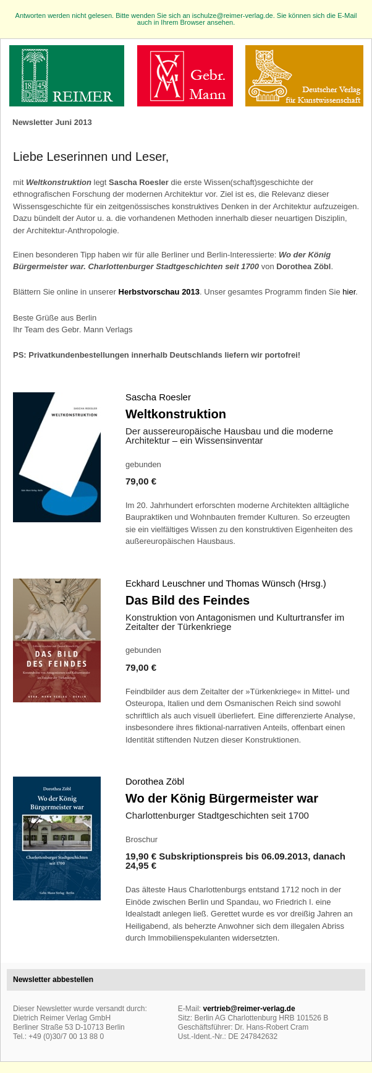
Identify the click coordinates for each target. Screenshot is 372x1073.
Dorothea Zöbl (154, 781)
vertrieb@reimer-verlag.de (249, 1008)
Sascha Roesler (158, 397)
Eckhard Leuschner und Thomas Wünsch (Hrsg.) (225, 583)
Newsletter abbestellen (53, 979)
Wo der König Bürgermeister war (221, 798)
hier (348, 291)
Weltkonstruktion (175, 414)
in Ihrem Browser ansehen (193, 22)
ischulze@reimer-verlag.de (232, 15)
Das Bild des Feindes (187, 600)
